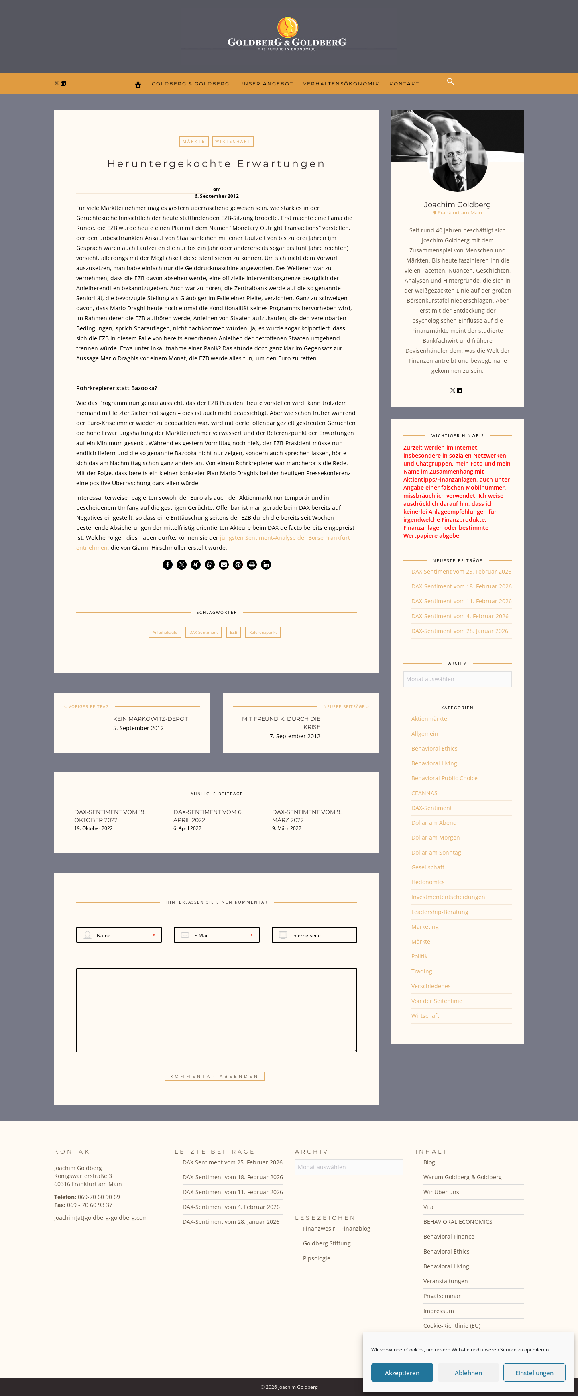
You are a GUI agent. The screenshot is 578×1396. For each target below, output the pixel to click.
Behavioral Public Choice (444, 778)
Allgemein (424, 733)
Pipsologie (316, 1258)
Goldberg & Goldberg (191, 84)
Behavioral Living (434, 763)
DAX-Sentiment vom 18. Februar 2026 (461, 586)
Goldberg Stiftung (327, 1243)
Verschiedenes (431, 986)
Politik (419, 956)
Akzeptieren (402, 1373)
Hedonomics (428, 882)
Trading (421, 971)
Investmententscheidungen (448, 897)
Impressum (438, 1311)
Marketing (425, 926)
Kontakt (404, 84)
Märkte (194, 141)
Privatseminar (442, 1296)
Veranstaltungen (445, 1281)
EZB (233, 632)
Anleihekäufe (165, 632)
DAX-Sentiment (203, 632)
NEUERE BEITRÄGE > (346, 706)
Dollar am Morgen (435, 837)
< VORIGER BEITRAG (86, 706)
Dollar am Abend (434, 822)
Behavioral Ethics (434, 748)
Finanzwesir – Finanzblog (336, 1228)
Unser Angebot (266, 84)
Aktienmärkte (429, 718)
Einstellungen (534, 1373)
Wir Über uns (441, 1192)
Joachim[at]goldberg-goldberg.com (101, 1217)
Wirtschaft (233, 141)
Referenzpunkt (263, 632)
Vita (428, 1207)
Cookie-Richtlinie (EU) (451, 1325)
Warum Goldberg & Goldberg (462, 1177)
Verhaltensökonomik (341, 84)
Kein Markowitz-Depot (150, 718)
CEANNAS (424, 793)
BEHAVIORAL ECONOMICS (458, 1221)
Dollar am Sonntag (436, 852)
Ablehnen (468, 1373)
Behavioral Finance (448, 1236)
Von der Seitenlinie (436, 1001)
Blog (429, 1162)
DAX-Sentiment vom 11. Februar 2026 (461, 601)
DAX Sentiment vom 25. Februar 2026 (461, 571)
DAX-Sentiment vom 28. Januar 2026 (459, 631)
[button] (453, 88)
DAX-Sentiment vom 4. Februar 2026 (460, 616)
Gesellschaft (427, 867)
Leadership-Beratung (439, 912)
